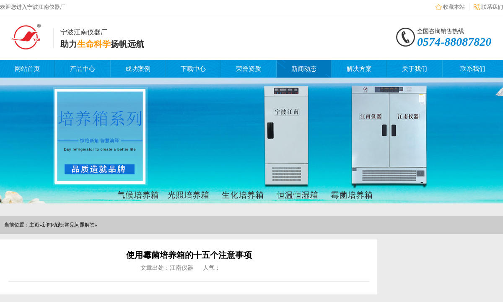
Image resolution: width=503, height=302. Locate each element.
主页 (34, 225)
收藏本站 (454, 7)
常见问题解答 (80, 225)
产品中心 (82, 68)
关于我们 (414, 68)
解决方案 (359, 68)
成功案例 (137, 68)
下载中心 (193, 68)
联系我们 (492, 7)
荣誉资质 (248, 68)
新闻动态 (303, 68)
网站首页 (27, 68)
